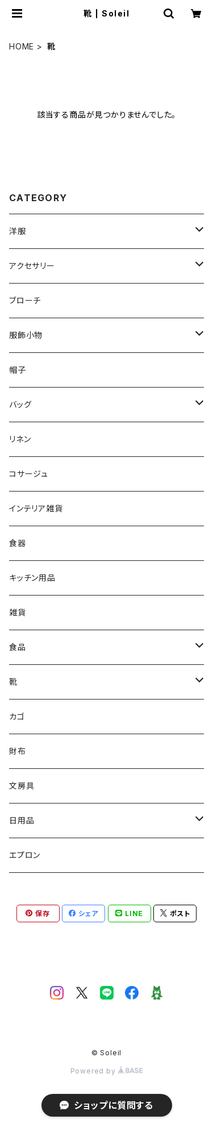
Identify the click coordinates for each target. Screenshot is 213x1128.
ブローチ (25, 300)
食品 (17, 647)
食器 (17, 543)
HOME (21, 46)
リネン (20, 439)
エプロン (24, 855)
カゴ (17, 716)
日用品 (21, 820)
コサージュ (28, 473)
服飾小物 (26, 335)
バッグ (20, 404)
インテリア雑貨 (36, 508)
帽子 (17, 369)
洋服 (17, 231)
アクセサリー (32, 265)
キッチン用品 (32, 577)
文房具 (21, 785)
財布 (17, 751)
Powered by (106, 1071)
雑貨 (17, 612)
